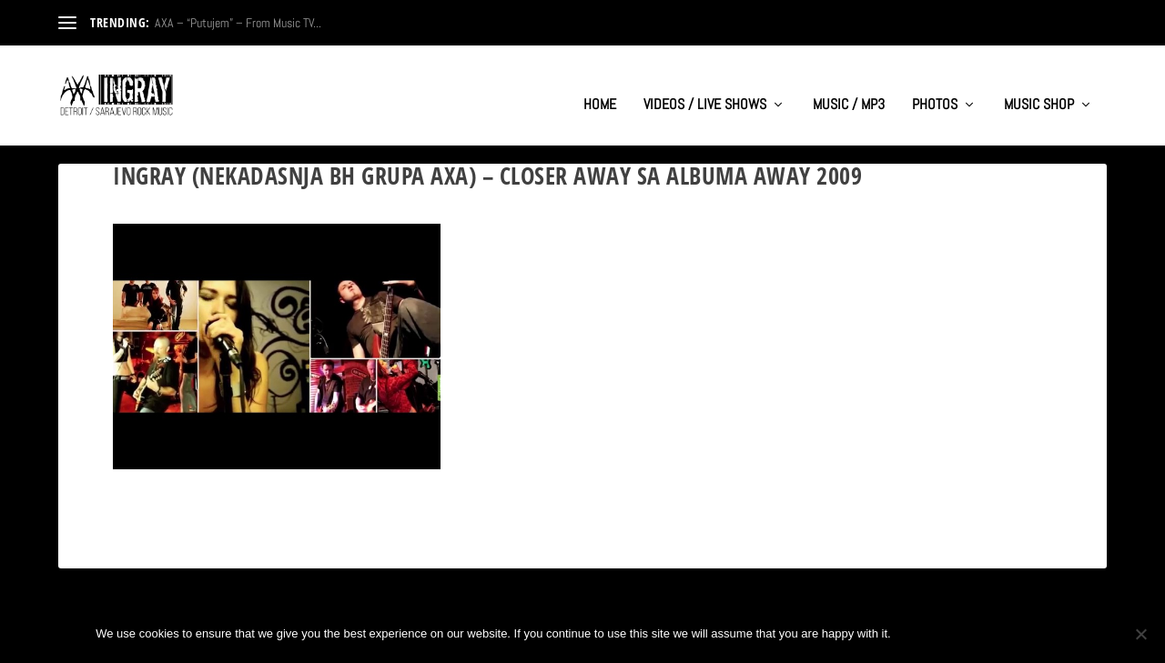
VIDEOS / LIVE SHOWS (704, 87)
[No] (1140, 634)
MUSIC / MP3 (849, 87)
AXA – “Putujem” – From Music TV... (238, 23)
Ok (920, 633)
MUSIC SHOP (1039, 87)
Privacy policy (1009, 633)
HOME (599, 87)
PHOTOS (934, 87)
